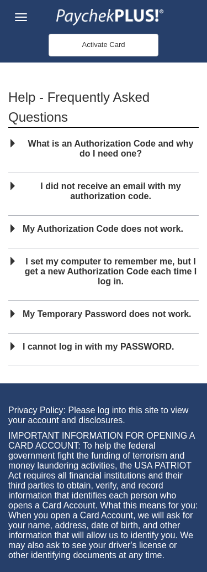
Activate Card (103, 44)
